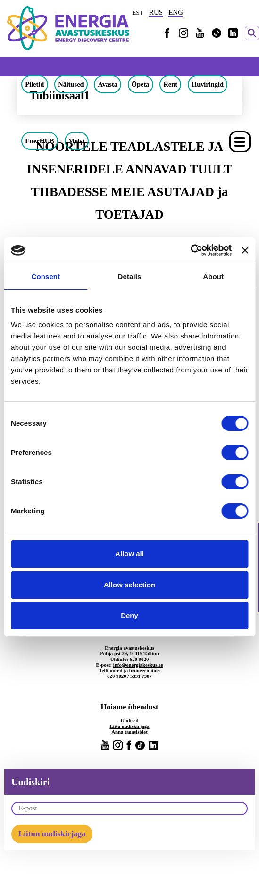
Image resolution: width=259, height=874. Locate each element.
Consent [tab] (45, 276)
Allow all (129, 554)
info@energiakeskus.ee (138, 665)
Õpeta (141, 84)
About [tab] (213, 276)
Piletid (34, 84)
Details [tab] (130, 276)
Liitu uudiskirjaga (129, 726)
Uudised (130, 720)
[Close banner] (245, 250)
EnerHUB (39, 141)
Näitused (71, 84)
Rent (170, 84)
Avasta (107, 84)
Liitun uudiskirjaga (51, 833)
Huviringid (208, 84)
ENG (175, 12)
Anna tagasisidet (129, 731)
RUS (156, 12)
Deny (129, 615)
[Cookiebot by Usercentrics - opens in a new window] (190, 250)
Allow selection (129, 585)
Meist (76, 141)
